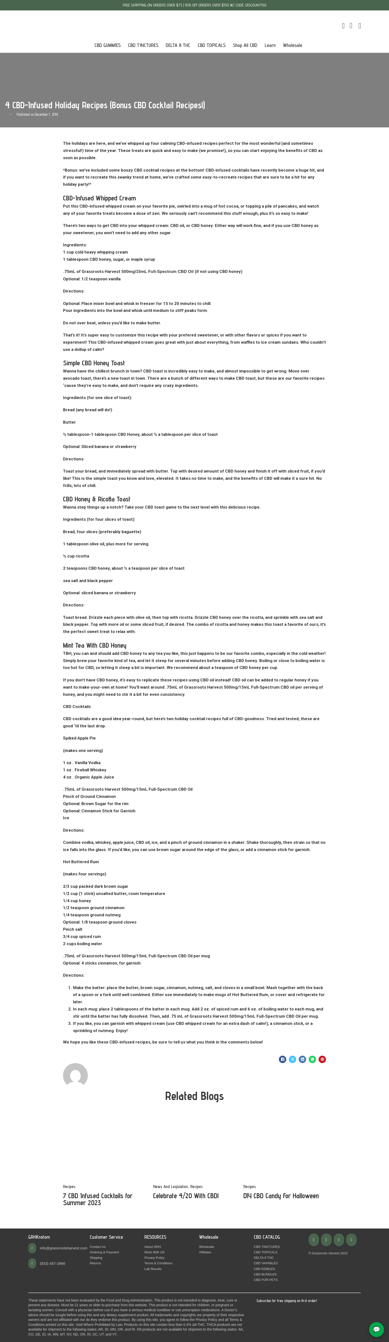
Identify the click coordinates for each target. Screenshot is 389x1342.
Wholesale (292, 45)
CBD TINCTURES (143, 45)
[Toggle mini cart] (343, 26)
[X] (292, 1059)
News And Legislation (170, 1186)
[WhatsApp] (312, 1059)
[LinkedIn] (302, 1059)
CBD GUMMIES (108, 45)
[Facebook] (282, 1059)
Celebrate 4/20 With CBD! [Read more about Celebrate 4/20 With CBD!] (186, 1196)
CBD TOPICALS (212, 45)
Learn (270, 45)
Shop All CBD (245, 45)
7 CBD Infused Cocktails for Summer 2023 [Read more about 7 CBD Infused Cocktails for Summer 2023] (97, 1199)
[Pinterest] (322, 1059)
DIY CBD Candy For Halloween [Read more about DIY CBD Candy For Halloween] (281, 1196)
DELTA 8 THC (178, 45)
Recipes (69, 1186)
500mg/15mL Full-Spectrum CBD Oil (157, 271)
